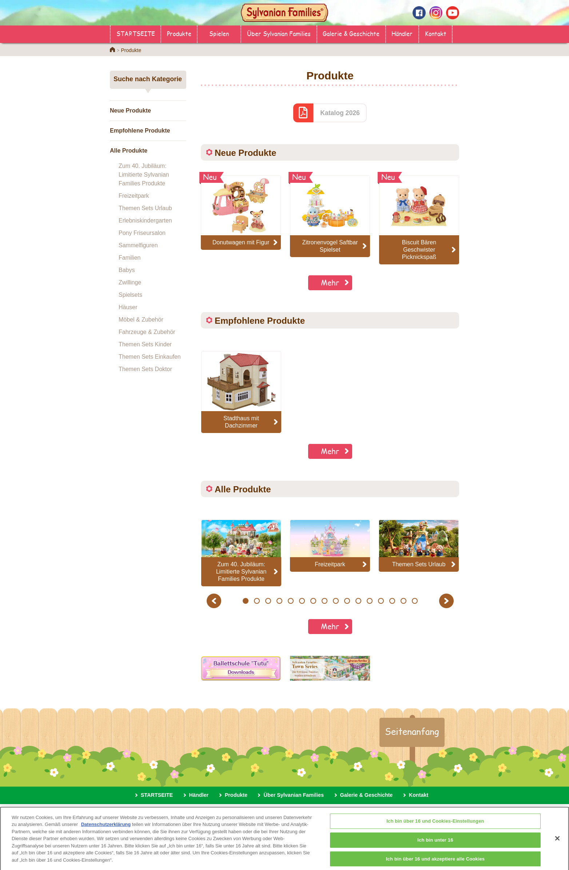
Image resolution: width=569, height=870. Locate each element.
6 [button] (301, 601)
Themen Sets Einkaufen (150, 357)
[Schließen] (557, 844)
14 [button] (392, 601)
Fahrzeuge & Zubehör (147, 332)
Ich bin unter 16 (435, 845)
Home (112, 49)
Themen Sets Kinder (145, 344)
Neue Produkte (130, 110)
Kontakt (435, 33)
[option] (241, 392)
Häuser (128, 307)
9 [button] (335, 601)
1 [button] (245, 601)
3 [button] (267, 601)
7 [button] (313, 601)
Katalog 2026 (340, 113)
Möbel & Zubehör (141, 319)
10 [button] (347, 601)
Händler (402, 33)
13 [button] (381, 601)
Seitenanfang (412, 731)
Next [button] (447, 601)
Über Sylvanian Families (279, 33)
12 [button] (370, 601)
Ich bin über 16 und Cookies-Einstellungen (435, 826)
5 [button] (290, 601)
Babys (127, 270)
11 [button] (358, 601)
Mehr (330, 282)
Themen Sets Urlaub (145, 208)
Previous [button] (215, 601)
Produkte (179, 33)
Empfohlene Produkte (140, 130)
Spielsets (130, 295)
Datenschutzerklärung (106, 829)
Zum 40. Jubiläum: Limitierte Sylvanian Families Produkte (144, 174)
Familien (129, 258)
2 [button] (256, 601)
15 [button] (403, 601)
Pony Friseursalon (142, 233)
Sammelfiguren (138, 245)
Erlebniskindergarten (145, 220)
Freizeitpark (134, 196)
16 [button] (415, 601)
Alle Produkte (128, 150)
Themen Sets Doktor (145, 369)
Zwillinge (130, 282)
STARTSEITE (135, 33)
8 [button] (324, 601)
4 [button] (279, 601)
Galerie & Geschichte (351, 33)
